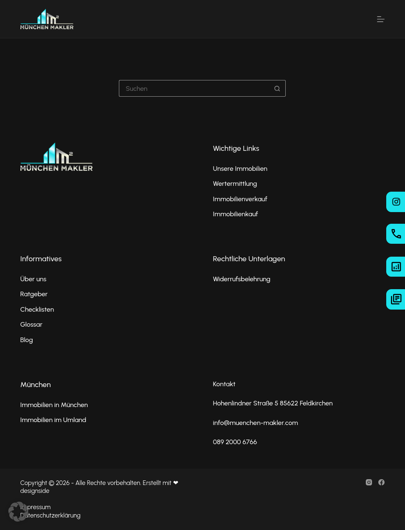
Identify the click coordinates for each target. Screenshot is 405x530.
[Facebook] (381, 482)
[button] (18, 511)
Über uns (33, 279)
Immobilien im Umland (53, 420)
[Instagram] (369, 482)
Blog (26, 340)
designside (35, 491)
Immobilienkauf (235, 214)
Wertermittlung (235, 184)
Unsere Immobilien (240, 168)
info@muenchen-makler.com (255, 423)
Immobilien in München (54, 405)
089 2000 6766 (235, 442)
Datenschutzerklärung (50, 515)
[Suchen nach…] (194, 88)
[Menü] (381, 19)
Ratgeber (34, 294)
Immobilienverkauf (240, 199)
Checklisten (37, 309)
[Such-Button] (277, 88)
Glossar (31, 324)
